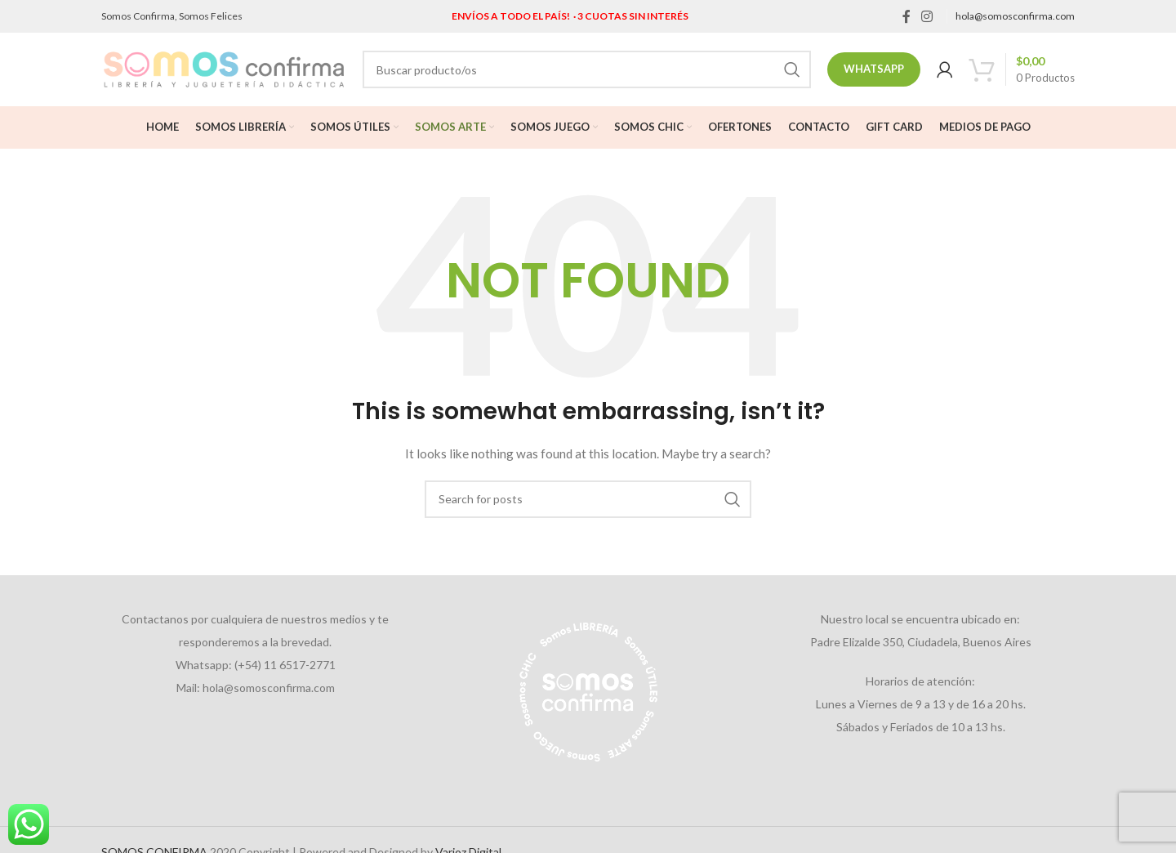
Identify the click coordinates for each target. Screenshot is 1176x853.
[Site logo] (223, 68)
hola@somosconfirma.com (1015, 16)
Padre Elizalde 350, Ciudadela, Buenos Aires (920, 642)
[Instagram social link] (927, 16)
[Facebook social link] (906, 16)
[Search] (587, 69)
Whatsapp (874, 68)
